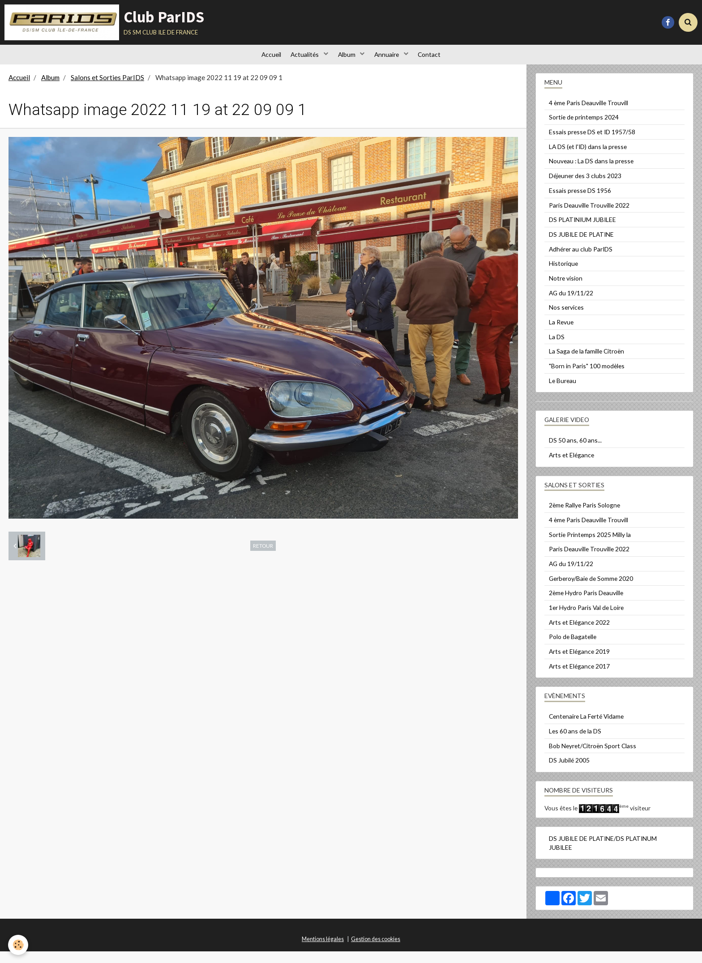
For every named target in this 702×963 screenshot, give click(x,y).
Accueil (264, 60)
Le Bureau (562, 392)
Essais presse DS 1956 (580, 202)
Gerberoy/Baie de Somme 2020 (591, 590)
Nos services (566, 319)
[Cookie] (19, 944)
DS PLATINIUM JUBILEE (582, 231)
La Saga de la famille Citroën (586, 362)
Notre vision (565, 290)
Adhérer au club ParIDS (580, 260)
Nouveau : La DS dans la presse (591, 172)
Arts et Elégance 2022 (579, 634)
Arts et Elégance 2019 (579, 663)
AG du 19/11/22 (571, 304)
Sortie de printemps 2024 (584, 128)
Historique (563, 275)
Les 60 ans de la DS (575, 742)
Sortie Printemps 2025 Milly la (590, 546)
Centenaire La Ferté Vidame (586, 728)
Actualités (302, 60)
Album (347, 60)
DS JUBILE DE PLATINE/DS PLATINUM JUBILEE (603, 854)
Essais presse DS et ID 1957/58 (592, 143)
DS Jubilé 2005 (569, 772)
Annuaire (391, 60)
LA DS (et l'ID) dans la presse (588, 158)
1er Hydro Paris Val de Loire (586, 619)
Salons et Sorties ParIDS (107, 89)
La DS (557, 348)
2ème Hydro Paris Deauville (586, 604)
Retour (263, 557)
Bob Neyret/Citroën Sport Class (592, 757)
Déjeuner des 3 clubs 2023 (585, 187)
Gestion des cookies (375, 950)
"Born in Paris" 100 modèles (587, 377)
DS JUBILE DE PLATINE (581, 246)
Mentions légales (323, 950)
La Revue (561, 333)
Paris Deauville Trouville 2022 (589, 217)
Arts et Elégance (571, 466)
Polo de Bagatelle (572, 648)
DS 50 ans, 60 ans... (575, 452)
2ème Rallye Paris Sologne (584, 516)
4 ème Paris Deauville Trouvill (588, 114)
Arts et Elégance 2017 (579, 678)
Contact (436, 60)
